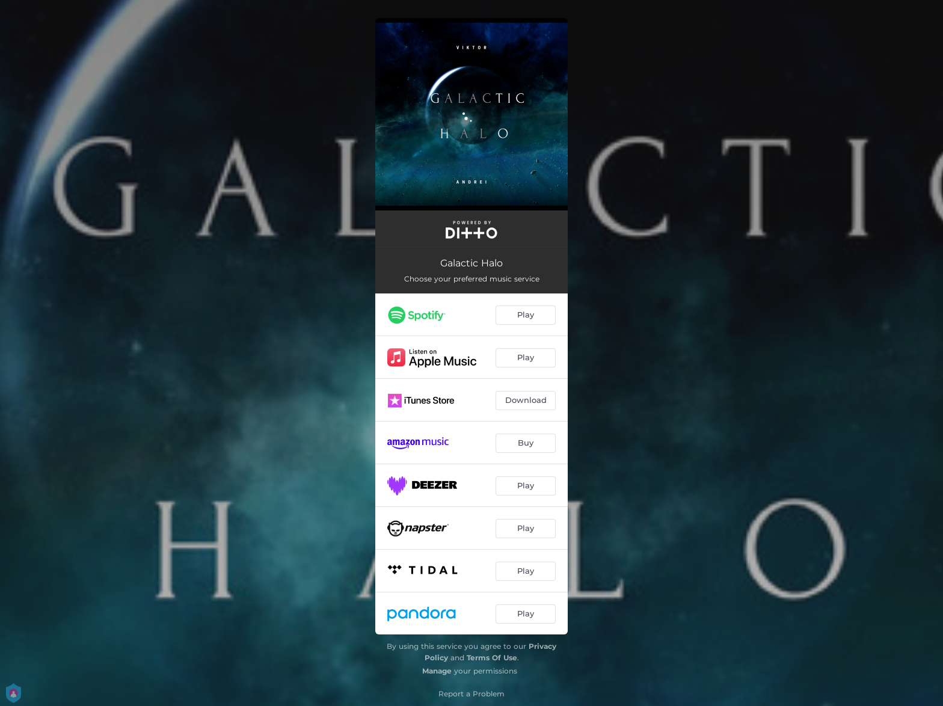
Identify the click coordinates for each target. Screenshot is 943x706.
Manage (437, 670)
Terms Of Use (492, 657)
